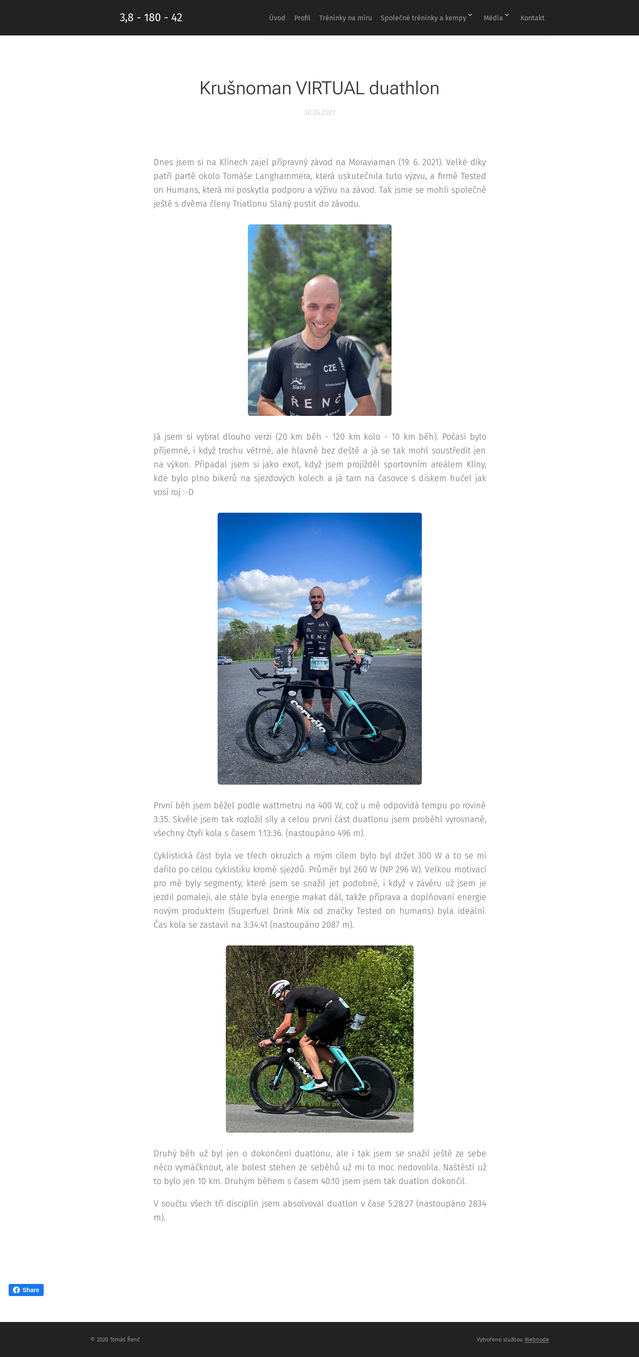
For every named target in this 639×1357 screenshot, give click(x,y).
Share (26, 1290)
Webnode (537, 1339)
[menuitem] (249, 17)
